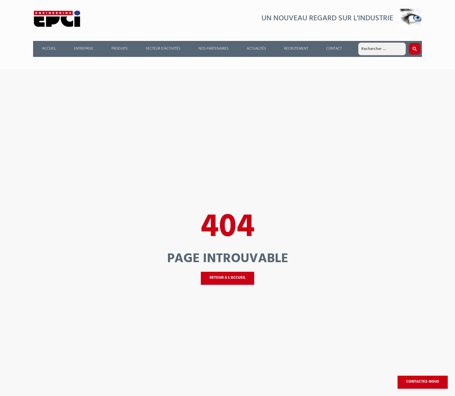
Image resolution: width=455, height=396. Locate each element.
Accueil (49, 49)
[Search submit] (414, 49)
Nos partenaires (213, 49)
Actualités (256, 49)
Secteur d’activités (163, 49)
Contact (334, 49)
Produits (119, 49)
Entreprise (83, 49)
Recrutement (296, 49)
